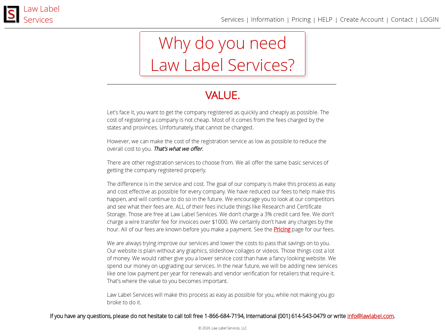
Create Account (362, 19)
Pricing (301, 19)
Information (267, 19)
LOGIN (429, 19)
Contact (402, 19)
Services (232, 19)
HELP (325, 19)
